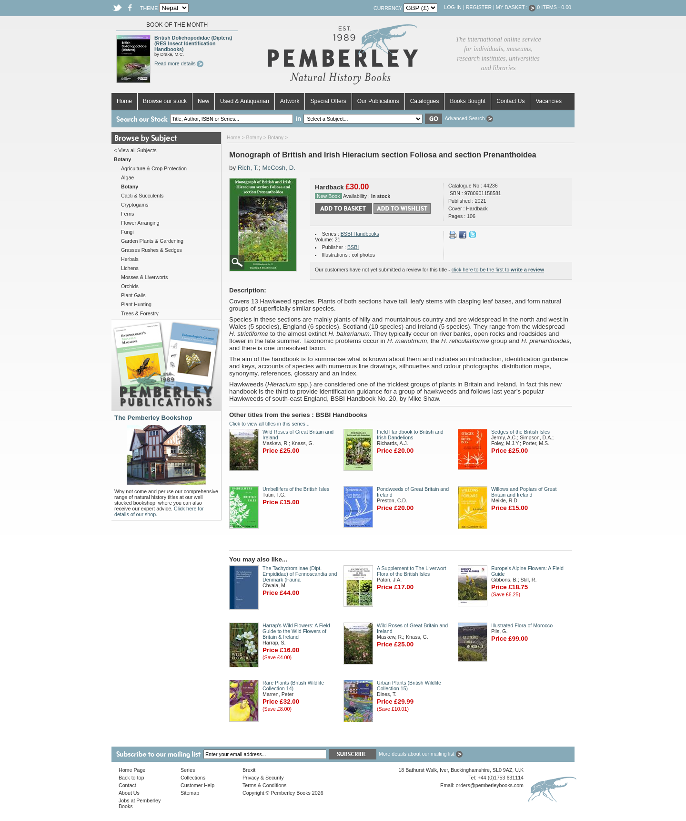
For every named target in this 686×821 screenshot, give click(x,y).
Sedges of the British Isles (520, 432)
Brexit (248, 770)
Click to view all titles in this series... (269, 423)
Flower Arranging (140, 223)
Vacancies (548, 101)
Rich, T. (248, 167)
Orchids (130, 286)
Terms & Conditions (264, 785)
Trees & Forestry (140, 313)
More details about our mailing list (421, 754)
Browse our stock (165, 101)
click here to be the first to (498, 269)
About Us (129, 793)
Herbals (130, 259)
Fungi (127, 232)
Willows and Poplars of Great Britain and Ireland (523, 492)
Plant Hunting (136, 304)
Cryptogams (134, 205)
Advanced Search (468, 118)
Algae (127, 177)
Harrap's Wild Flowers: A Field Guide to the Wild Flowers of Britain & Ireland (296, 631)
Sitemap (190, 793)
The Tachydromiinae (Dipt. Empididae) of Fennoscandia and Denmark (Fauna (299, 573)
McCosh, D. (278, 167)
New (203, 101)
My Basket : (516, 7)
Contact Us (510, 101)
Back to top (131, 777)
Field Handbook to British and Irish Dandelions (410, 434)
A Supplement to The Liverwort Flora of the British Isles (411, 571)
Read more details (178, 63)
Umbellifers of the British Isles (295, 489)
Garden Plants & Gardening (152, 241)
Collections (193, 777)
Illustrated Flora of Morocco (522, 625)
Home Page (132, 770)
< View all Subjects (135, 150)
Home (124, 101)
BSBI (353, 247)
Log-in (453, 7)
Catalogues (424, 101)
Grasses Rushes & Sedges (151, 250)
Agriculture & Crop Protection (154, 168)
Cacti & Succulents (142, 195)
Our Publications (378, 101)
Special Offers (328, 101)
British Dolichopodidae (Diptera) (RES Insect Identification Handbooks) (193, 43)
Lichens (130, 268)
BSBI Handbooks (360, 234)
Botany (254, 137)
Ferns (127, 214)
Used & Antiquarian (244, 101)
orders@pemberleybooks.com (490, 785)
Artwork (290, 101)
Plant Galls (133, 295)
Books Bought (467, 101)
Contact (127, 785)
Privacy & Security (262, 777)
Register (479, 7)
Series (188, 770)
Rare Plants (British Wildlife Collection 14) (293, 685)
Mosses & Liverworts (144, 277)
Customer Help (197, 785)
